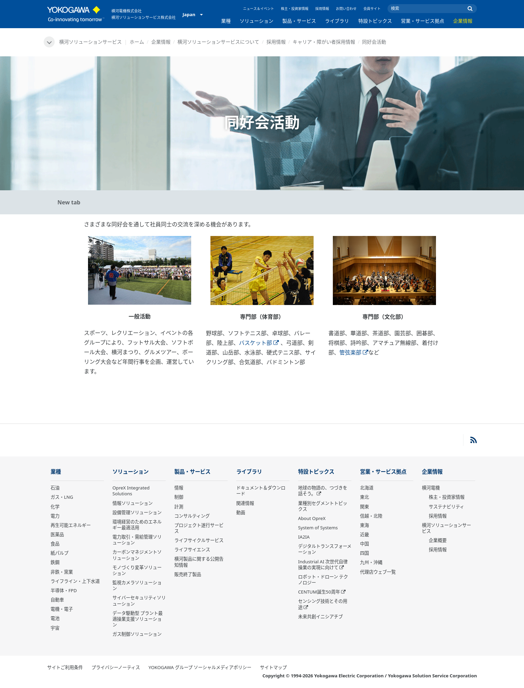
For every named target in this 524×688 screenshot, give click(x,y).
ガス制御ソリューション (137, 634)
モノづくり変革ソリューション (137, 570)
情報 (178, 488)
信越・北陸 (371, 516)
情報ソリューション (132, 503)
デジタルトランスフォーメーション (324, 549)
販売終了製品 (187, 574)
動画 (240, 512)
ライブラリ (337, 21)
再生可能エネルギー (71, 525)
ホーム (137, 41)
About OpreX (312, 518)
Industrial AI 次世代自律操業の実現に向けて (323, 565)
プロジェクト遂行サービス (198, 528)
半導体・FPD (64, 590)
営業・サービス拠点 (422, 21)
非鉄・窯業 (62, 572)
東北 (364, 497)
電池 (55, 618)
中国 (364, 544)
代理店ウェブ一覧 (378, 572)
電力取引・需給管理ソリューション (137, 540)
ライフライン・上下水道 (75, 581)
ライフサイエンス (192, 549)
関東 (364, 507)
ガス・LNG (62, 497)
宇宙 (55, 628)
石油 (55, 488)
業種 (226, 21)
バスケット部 (259, 343)
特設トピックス (375, 21)
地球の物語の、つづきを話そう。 (322, 491)
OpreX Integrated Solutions (131, 491)
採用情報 (322, 8)
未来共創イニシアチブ (320, 616)
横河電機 (431, 488)
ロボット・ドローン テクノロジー (323, 580)
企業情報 (462, 21)
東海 (364, 525)
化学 (55, 507)
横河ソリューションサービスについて (218, 41)
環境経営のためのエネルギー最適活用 (137, 525)
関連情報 (245, 503)
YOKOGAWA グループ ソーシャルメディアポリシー (200, 667)
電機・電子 (62, 609)
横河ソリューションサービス (446, 528)
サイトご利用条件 (65, 667)
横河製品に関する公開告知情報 (198, 562)
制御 (178, 497)
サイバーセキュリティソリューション (139, 601)
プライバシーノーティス (115, 667)
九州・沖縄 (371, 562)
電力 (55, 516)
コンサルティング (192, 516)
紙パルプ (59, 553)
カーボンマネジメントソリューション (137, 555)
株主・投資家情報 (294, 8)
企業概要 (438, 540)
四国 (364, 553)
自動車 (57, 600)
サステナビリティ (446, 507)
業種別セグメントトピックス (322, 506)
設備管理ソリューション (137, 512)
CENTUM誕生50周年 (319, 592)
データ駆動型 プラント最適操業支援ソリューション (137, 619)
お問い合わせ (346, 8)
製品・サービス (299, 21)
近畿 (364, 534)
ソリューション (256, 21)
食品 (55, 544)
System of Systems (318, 528)
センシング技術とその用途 (322, 604)
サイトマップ (273, 667)
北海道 (366, 488)
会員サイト (372, 8)
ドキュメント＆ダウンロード (260, 491)
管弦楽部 (353, 352)
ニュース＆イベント (258, 8)
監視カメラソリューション (137, 585)
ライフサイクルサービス (198, 540)
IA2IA (303, 537)
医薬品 (57, 534)
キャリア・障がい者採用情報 (324, 41)
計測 (178, 507)
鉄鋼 (55, 562)
